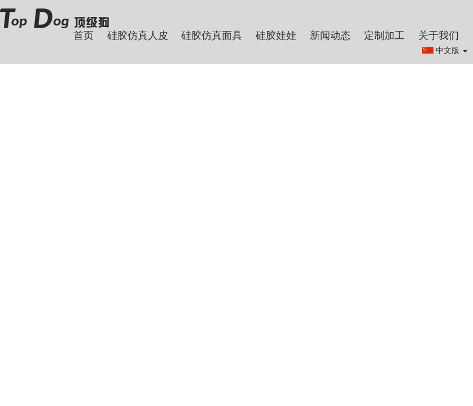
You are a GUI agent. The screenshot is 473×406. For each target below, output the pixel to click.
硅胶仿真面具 (211, 35)
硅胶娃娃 (276, 35)
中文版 (451, 50)
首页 (83, 35)
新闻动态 (330, 35)
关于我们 (438, 35)
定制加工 (384, 35)
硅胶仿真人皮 (137, 35)
